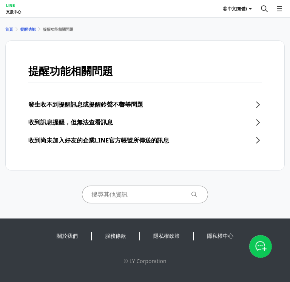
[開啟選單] (279, 8)
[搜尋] (264, 8)
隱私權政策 (166, 235)
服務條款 (115, 235)
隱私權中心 (220, 235)
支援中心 (13, 11)
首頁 (9, 29)
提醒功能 (27, 29)
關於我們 (67, 235)
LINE (10, 5)
